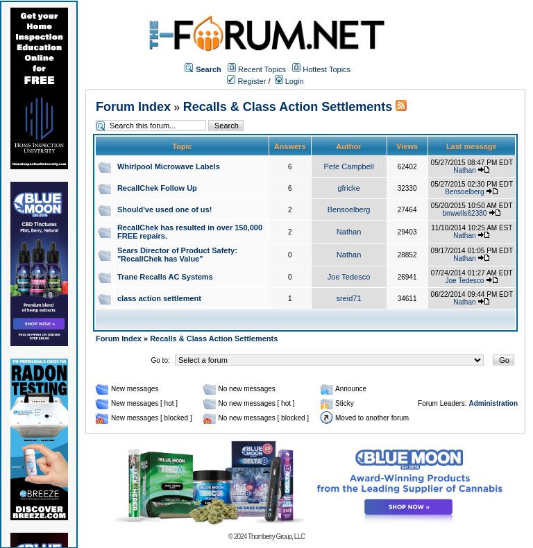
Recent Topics (262, 69)
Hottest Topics (326, 69)
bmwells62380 (464, 213)
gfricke (348, 188)
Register (246, 81)
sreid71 (349, 298)
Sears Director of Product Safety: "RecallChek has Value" (177, 254)
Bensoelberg (464, 192)
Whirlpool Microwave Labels (168, 166)
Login (289, 81)
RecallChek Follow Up (157, 188)
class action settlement (159, 298)
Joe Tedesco (349, 277)
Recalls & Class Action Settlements (287, 107)
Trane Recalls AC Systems (165, 277)
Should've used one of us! (164, 209)
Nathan (464, 170)
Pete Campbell (349, 166)
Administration (493, 403)
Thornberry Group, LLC (276, 536)
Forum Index (133, 107)
